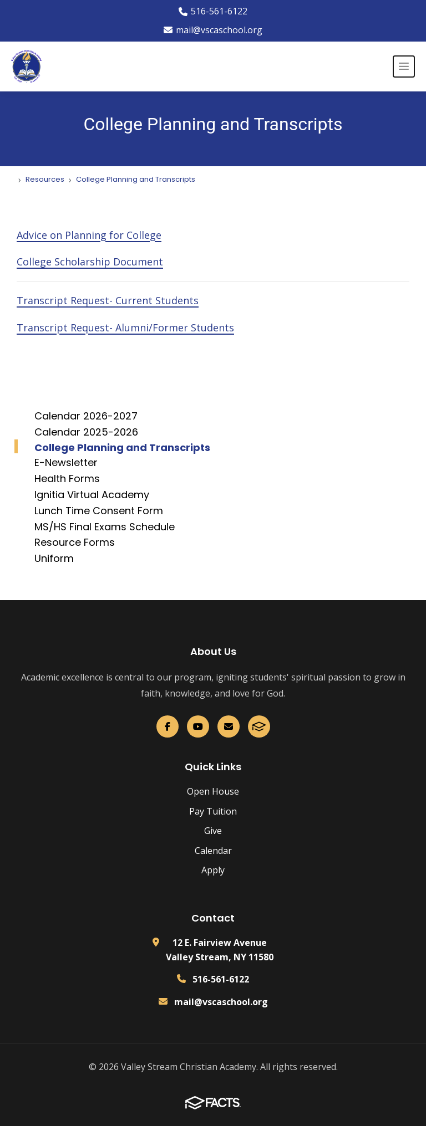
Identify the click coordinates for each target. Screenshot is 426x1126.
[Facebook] (167, 726)
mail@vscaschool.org (213, 30)
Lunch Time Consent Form (98, 511)
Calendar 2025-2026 (86, 432)
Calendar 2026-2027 (86, 416)
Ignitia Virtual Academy (91, 494)
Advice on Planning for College (89, 235)
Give (213, 831)
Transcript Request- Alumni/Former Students (125, 327)
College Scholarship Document (90, 261)
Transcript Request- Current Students (108, 300)
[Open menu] (404, 66)
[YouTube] (198, 726)
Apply (213, 870)
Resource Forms (74, 542)
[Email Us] (228, 726)
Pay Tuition (213, 811)
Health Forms (67, 478)
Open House (213, 791)
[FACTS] (259, 726)
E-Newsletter (66, 462)
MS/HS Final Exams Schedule (104, 527)
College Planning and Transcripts (122, 447)
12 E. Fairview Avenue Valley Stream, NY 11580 (219, 949)
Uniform (54, 558)
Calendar (213, 850)
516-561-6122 (213, 11)
